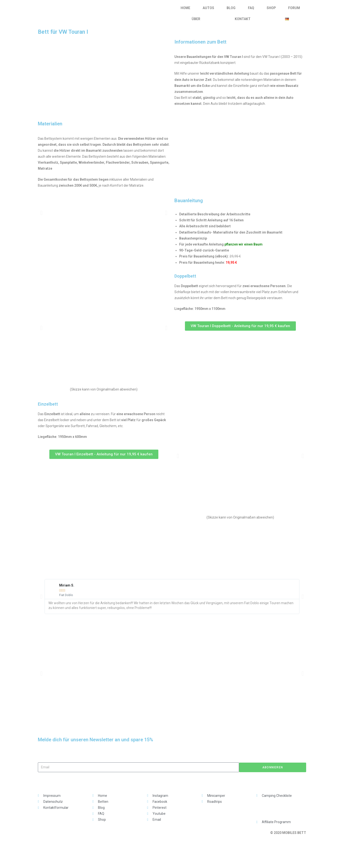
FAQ (251, 8)
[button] (41, 213)
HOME (185, 8)
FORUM (294, 8)
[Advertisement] (172, 541)
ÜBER (196, 19)
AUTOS (208, 8)
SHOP (271, 8)
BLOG (231, 8)
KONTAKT (243, 19)
